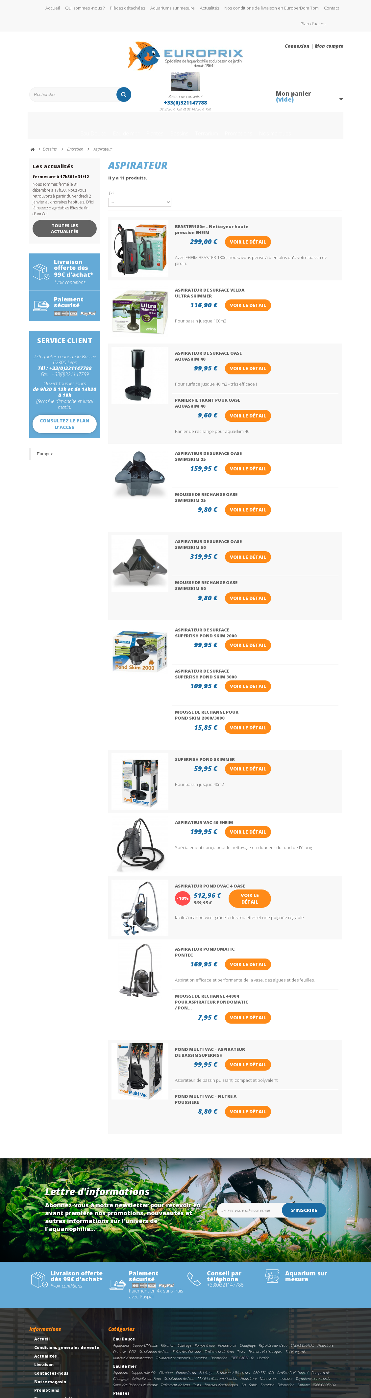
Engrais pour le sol (175, 1331)
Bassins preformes (140, 1345)
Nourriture (325, 1270)
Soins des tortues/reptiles (285, 1372)
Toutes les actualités (64, 235)
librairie (198, 1331)
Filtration (167, 1270)
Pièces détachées (127, 8)
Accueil (52, 8)
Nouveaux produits (54, 1324)
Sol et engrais (295, 1276)
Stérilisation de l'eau (154, 1276)
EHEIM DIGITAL (302, 1270)
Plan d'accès (313, 24)
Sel (243, 1310)
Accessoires (296, 1351)
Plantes (144, 129)
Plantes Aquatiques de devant (188, 1324)
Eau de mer (108, 129)
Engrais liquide (147, 1331)
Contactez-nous (51, 1299)
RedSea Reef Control (292, 1297)
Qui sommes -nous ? (85, 8)
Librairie (263, 1283)
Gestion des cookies (55, 1359)
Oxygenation (245, 1345)
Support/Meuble (145, 1270)
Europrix (45, 460)
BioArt (118, 1331)
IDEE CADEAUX (242, 1283)
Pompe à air (227, 1270)
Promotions (253, 129)
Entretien (200, 1283)
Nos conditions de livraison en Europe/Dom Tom (271, 8)
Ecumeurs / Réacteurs (233, 1297)
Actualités (209, 8)
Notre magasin (50, 1307)
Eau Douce (67, 129)
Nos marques (299, 129)
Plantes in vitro (317, 1324)
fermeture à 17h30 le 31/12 (61, 183)
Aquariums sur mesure (172, 8)
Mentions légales (52, 1350)
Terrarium (211, 129)
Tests (241, 1276)
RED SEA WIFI (263, 1297)
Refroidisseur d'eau (273, 1270)
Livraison (44, 1290)
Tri (110, 199)
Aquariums (121, 1270)
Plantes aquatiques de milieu (236, 1324)
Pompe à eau (205, 1270)
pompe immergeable (247, 1372)
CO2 (132, 1276)
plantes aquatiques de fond (282, 1324)
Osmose (119, 1276)
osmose (286, 1303)
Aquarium (120, 1297)
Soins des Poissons (187, 1276)
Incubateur (204, 1379)
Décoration (218, 1283)
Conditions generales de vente (66, 1273)
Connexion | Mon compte (314, 46)
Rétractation (48, 1341)
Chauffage (248, 1270)
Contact (331, 8)
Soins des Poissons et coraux (135, 1310)
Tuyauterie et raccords (173, 1283)
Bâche (118, 1345)
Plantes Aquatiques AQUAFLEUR (137, 1324)
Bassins (175, 129)
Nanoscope (268, 1303)
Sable (253, 1310)
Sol (264, 1351)
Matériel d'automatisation (133, 1283)
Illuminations (165, 1351)
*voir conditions (70, 289)
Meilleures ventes (53, 1333)
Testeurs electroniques (265, 1276)
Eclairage (184, 1270)
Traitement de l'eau (219, 1276)
